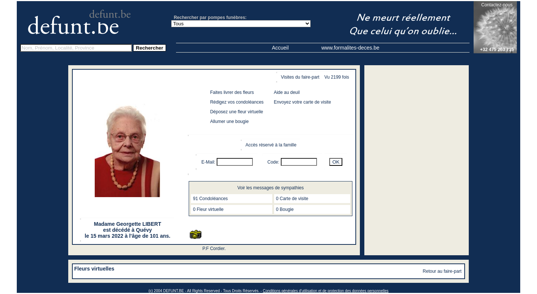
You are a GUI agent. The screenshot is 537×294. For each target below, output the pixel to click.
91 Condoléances (210, 198)
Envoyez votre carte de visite (302, 102)
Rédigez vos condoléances (236, 102)
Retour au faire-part (442, 271)
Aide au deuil (286, 92)
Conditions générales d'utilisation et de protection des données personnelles (326, 291)
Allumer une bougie (229, 121)
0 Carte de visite (292, 198)
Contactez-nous (496, 4)
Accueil (280, 48)
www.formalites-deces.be (350, 48)
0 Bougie (284, 209)
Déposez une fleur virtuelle (236, 111)
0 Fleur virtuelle (208, 209)
